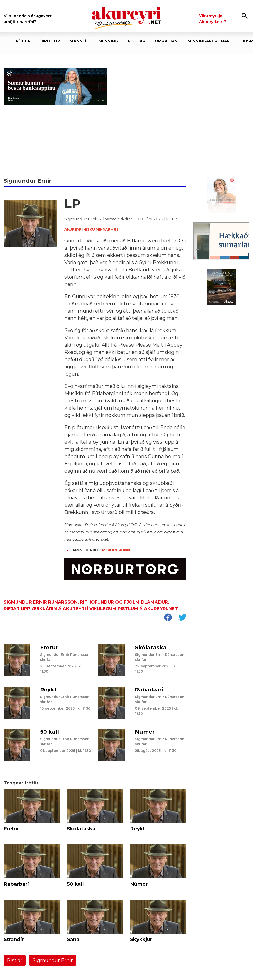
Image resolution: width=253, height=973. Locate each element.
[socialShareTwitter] (182, 618)
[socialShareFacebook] (168, 618)
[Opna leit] (244, 16)
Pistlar (14, 960)
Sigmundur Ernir (52, 960)
